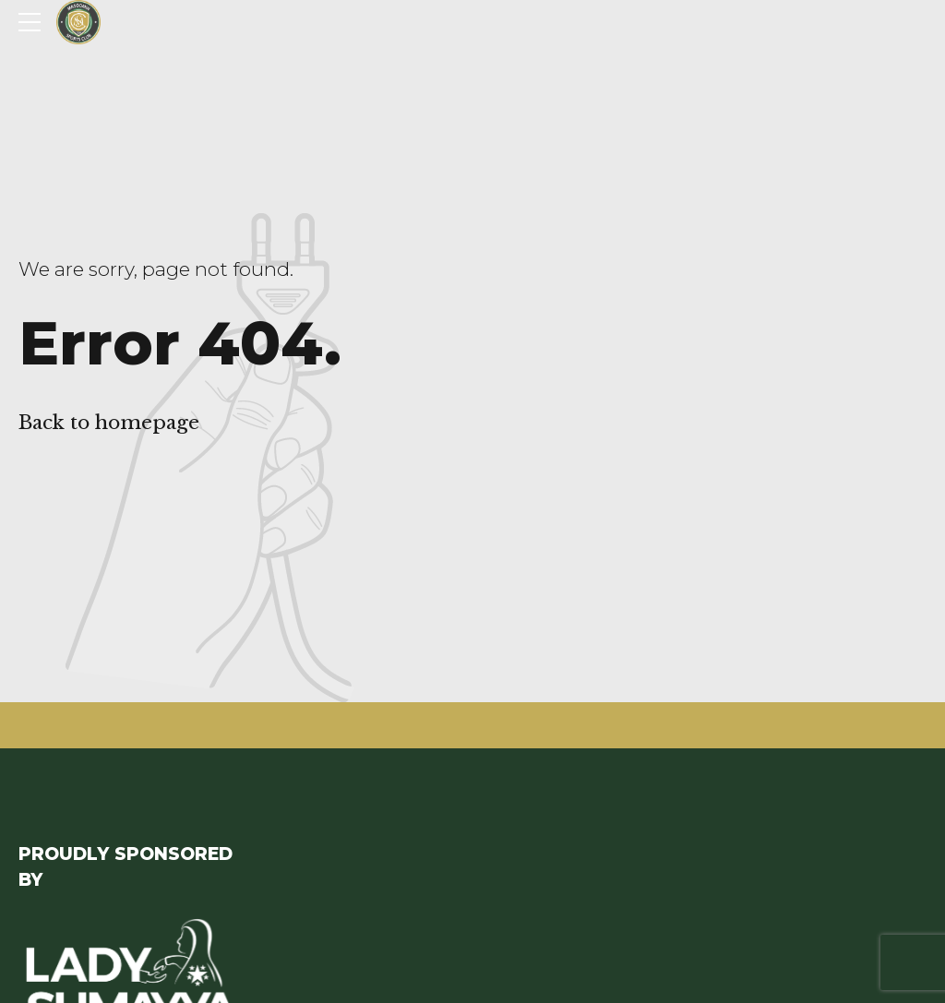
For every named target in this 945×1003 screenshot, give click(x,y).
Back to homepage (108, 423)
